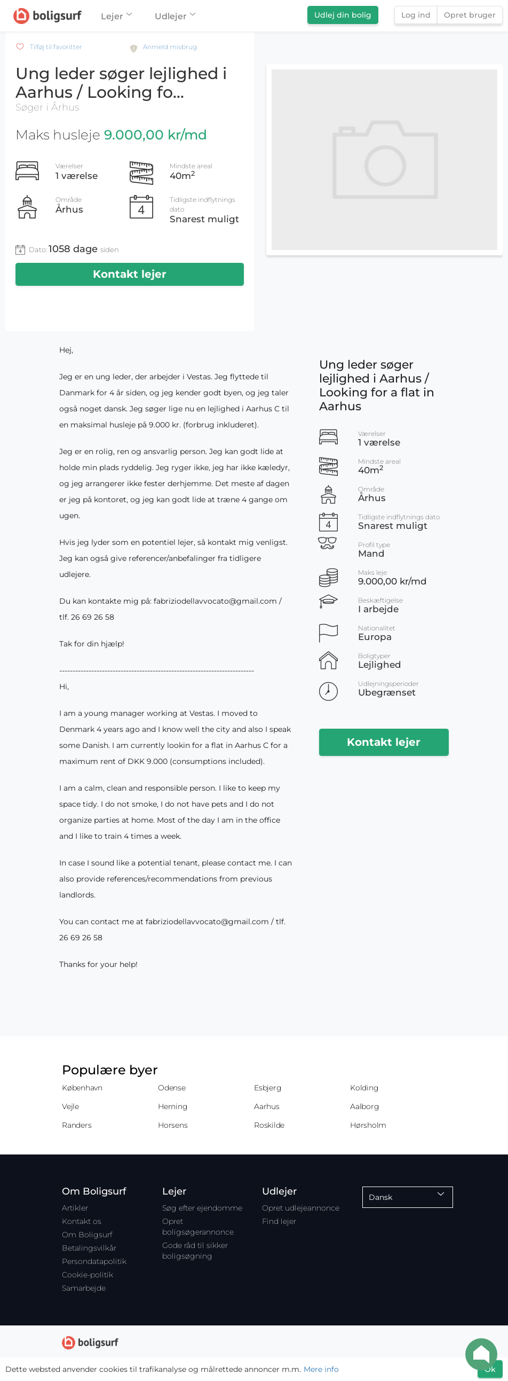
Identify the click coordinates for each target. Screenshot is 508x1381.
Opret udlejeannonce (300, 1208)
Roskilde (269, 1125)
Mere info (321, 1369)
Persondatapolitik (94, 1261)
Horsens (172, 1125)
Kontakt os (81, 1221)
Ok (490, 1369)
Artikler (75, 1208)
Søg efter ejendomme (202, 1208)
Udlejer (175, 16)
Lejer (116, 16)
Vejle (70, 1106)
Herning (172, 1106)
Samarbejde (84, 1288)
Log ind (416, 15)
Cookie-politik (87, 1274)
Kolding (364, 1088)
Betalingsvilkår (89, 1248)
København (82, 1088)
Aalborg (364, 1106)
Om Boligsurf (87, 1234)
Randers (76, 1125)
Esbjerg (267, 1088)
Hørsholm (368, 1125)
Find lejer (279, 1221)
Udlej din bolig (342, 15)
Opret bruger (470, 15)
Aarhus (267, 1106)
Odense (172, 1088)
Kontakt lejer (129, 274)
